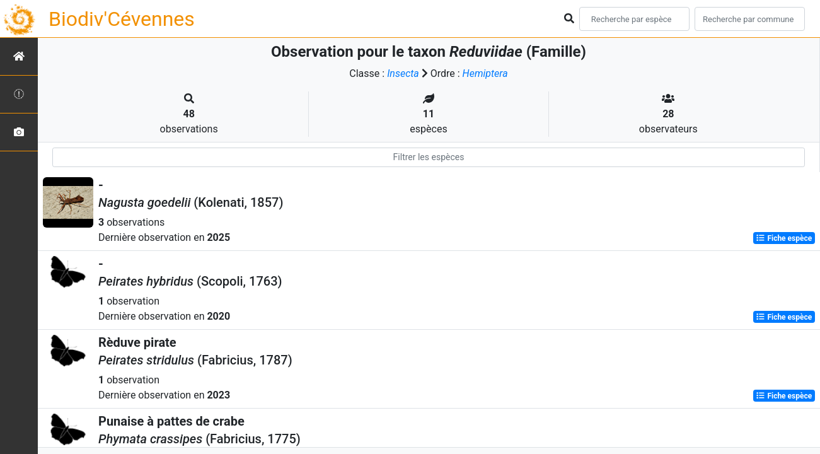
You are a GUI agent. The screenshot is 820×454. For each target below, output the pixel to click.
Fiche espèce (784, 238)
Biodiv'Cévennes (122, 19)
